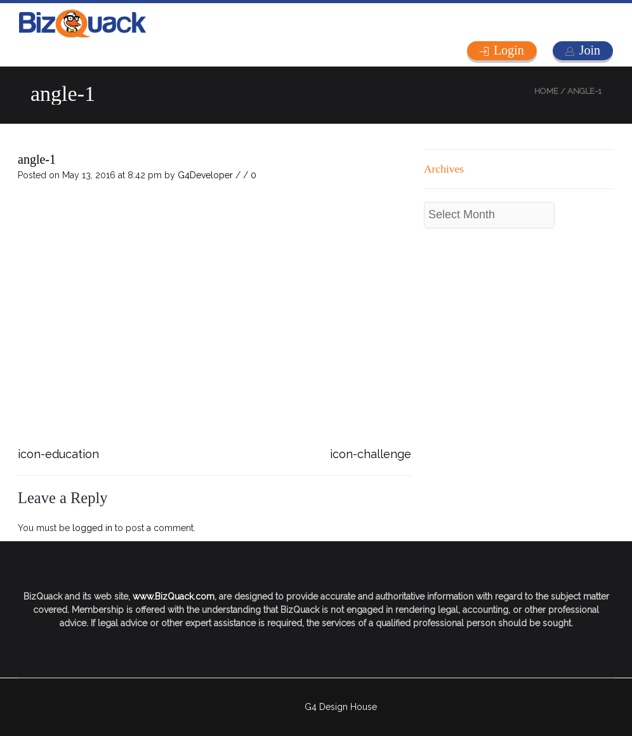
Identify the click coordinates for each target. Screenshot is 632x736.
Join (589, 50)
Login (509, 50)
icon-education (58, 454)
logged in (92, 528)
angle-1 (37, 159)
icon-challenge (370, 454)
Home (546, 91)
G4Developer (205, 175)
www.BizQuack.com (173, 596)
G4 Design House (341, 707)
